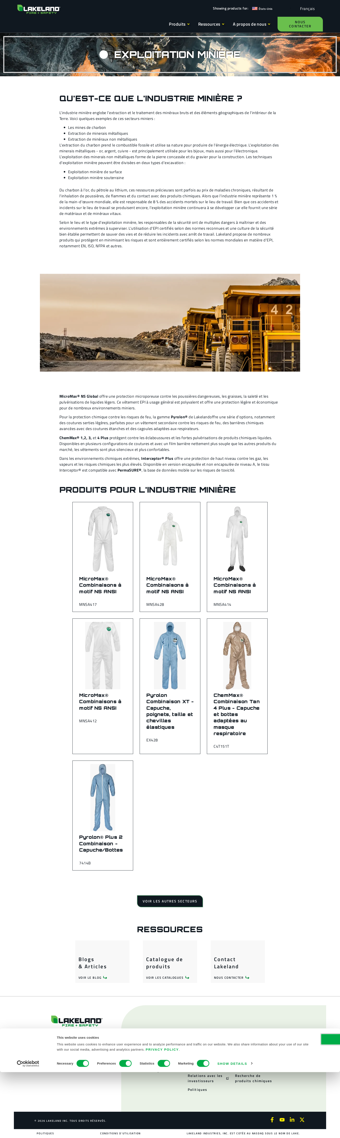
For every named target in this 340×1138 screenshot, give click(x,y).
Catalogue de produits (164, 962)
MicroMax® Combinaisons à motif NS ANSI (100, 585)
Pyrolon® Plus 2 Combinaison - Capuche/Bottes (101, 843)
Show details (232, 1129)
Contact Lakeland (226, 962)
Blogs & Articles (92, 962)
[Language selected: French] (306, 8)
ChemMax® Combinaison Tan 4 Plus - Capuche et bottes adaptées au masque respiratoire (237, 714)
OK (304, 1105)
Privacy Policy (221, 1115)
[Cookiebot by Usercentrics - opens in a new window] (28, 1129)
